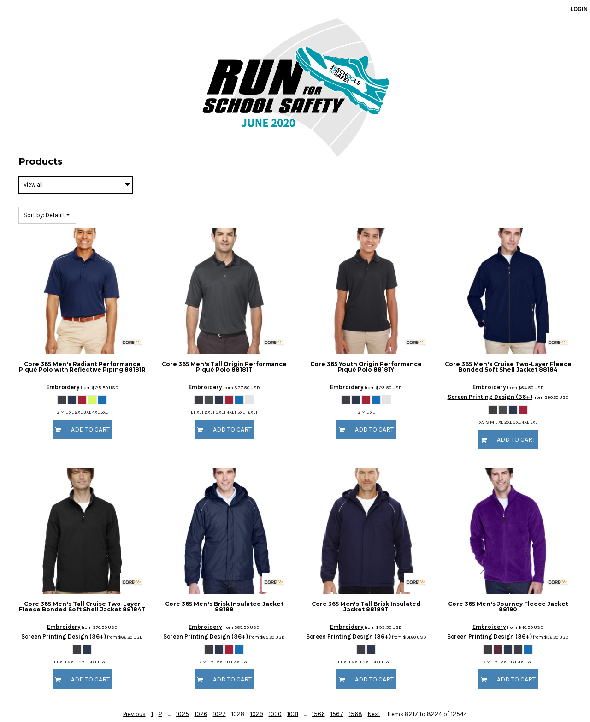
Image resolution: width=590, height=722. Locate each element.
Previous (134, 713)
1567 (336, 713)
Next (374, 713)
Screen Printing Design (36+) (490, 396)
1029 (256, 713)
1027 (219, 713)
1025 (182, 713)
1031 (292, 713)
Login (579, 9)
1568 (355, 713)
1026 (201, 713)
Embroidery (63, 387)
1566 (318, 713)
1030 (275, 713)
